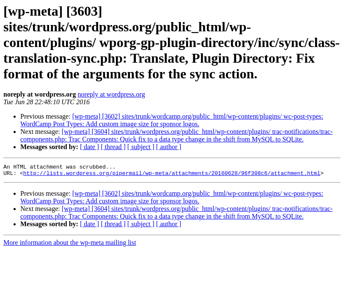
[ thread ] (113, 146)
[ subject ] (140, 146)
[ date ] (89, 146)
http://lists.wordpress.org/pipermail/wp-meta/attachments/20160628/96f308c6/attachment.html (171, 175)
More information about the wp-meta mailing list (69, 245)
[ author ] (169, 146)
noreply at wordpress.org (111, 94)
